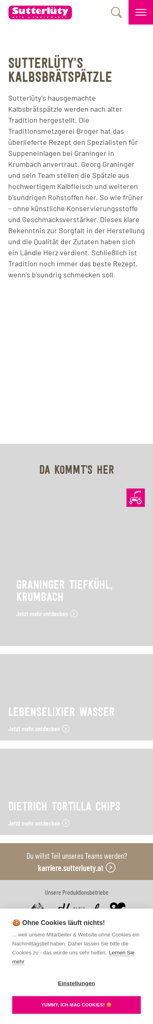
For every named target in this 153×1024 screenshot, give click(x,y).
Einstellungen (76, 983)
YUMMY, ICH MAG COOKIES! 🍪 (76, 1004)
